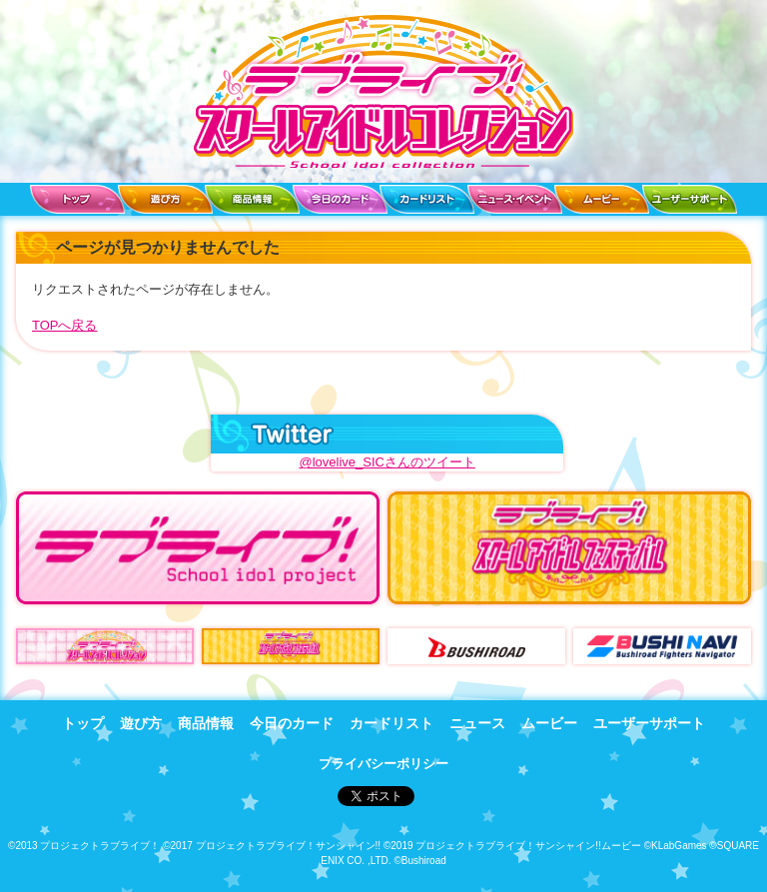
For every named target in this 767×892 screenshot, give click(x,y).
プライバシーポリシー (383, 763)
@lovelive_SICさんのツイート (386, 461)
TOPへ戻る (65, 325)
